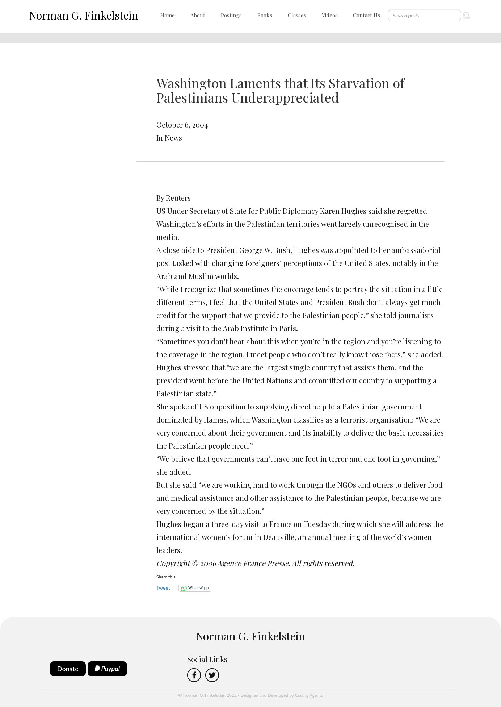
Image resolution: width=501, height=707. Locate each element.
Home (167, 15)
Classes (297, 15)
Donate (68, 669)
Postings (231, 15)
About (197, 15)
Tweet (163, 588)
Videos (330, 15)
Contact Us (366, 15)
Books (264, 15)
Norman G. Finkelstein (83, 15)
